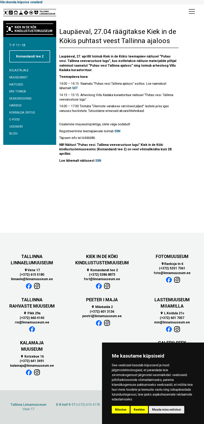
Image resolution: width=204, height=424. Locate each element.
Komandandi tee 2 (30, 56)
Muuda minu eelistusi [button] (166, 409)
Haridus (15, 105)
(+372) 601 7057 (172, 318)
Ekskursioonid (20, 98)
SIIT (75, 88)
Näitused (16, 84)
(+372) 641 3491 (32, 361)
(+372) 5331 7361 (172, 268)
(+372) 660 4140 (32, 318)
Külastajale (19, 70)
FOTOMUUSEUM (172, 256)
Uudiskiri (16, 126)
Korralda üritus (22, 112)
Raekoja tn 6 (172, 264)
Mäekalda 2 (102, 307)
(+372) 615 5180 (32, 275)
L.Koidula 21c (172, 313)
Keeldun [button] (139, 409)
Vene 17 (32, 270)
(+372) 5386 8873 (102, 275)
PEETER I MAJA (102, 299)
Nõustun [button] (120, 409)
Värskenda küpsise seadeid (21, 2)
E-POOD (14, 119)
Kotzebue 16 (32, 356)
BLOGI (13, 133)
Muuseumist (18, 77)
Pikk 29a (32, 313)
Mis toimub (17, 91)
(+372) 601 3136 (102, 311)
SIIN (117, 131)
